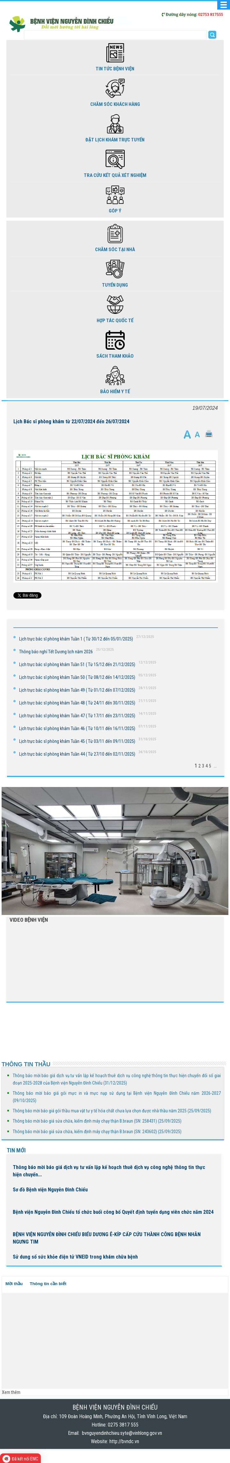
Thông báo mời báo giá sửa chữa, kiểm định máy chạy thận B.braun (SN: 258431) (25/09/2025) (97, 1121)
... (215, 765)
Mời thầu (14, 1283)
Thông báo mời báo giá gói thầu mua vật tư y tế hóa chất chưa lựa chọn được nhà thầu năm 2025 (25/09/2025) (112, 1110)
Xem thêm (11, 1392)
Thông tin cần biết (48, 1283)
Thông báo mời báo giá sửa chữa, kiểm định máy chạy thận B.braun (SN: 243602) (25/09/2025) (97, 1131)
